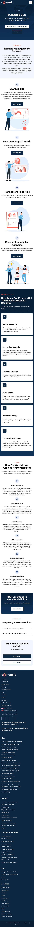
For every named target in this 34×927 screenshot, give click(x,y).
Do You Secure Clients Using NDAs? (13, 629)
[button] (17, 629)
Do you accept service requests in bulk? (14, 633)
